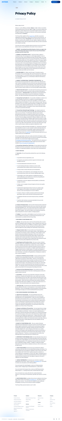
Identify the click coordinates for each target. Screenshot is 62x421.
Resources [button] (38, 2)
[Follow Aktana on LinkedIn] (54, 419)
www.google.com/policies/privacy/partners (24, 140)
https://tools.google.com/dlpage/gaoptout (34, 142)
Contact (43, 1)
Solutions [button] (21, 2)
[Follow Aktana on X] (56, 419)
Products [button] (16, 2)
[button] (46, 2)
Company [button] (32, 2)
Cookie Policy (28, 132)
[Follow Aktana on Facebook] (59, 419)
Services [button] (27, 2)
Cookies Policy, (32, 36)
